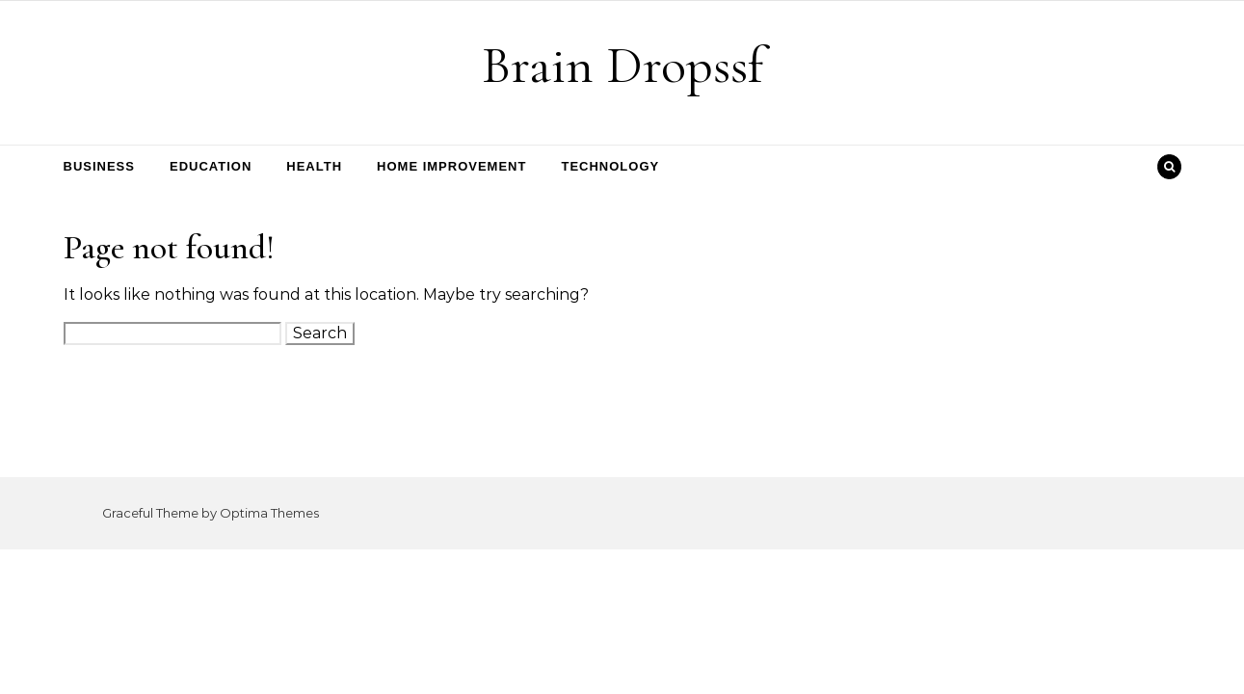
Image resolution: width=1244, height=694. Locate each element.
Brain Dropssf (622, 65)
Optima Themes (269, 512)
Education (210, 166)
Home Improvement (451, 166)
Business (99, 166)
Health (314, 166)
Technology (610, 166)
